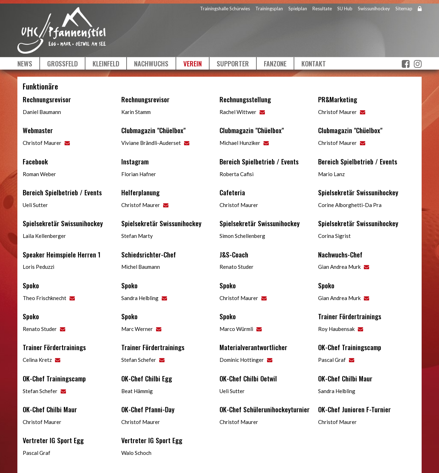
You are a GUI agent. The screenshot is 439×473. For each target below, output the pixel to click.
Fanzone (275, 63)
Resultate (322, 8)
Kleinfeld (106, 63)
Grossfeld (62, 63)
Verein (192, 63)
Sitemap (403, 8)
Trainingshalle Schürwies (225, 8)
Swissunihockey (374, 8)
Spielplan (297, 8)
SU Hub (344, 8)
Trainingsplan (269, 8)
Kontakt (313, 63)
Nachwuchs (151, 63)
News (24, 63)
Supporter (233, 63)
